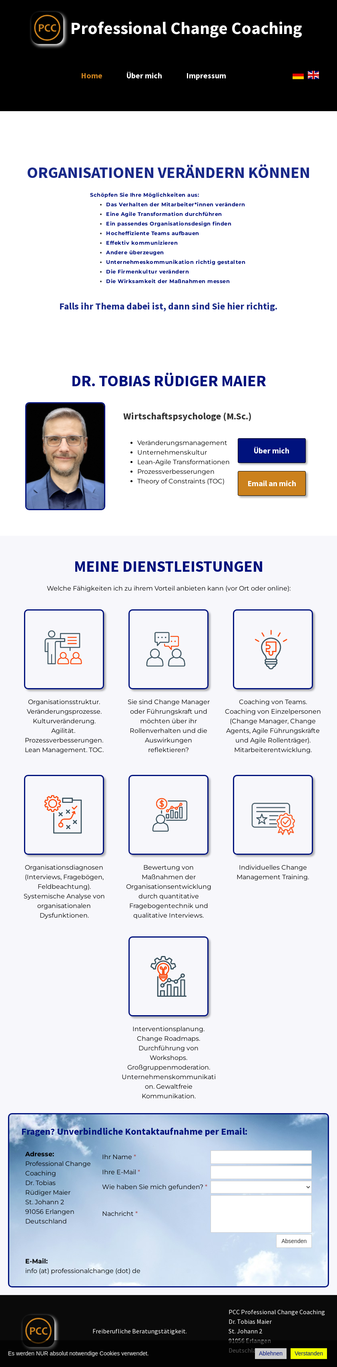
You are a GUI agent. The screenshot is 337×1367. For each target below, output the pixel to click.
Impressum (206, 75)
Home (91, 75)
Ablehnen (271, 1353)
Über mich (144, 75)
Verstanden (309, 1353)
